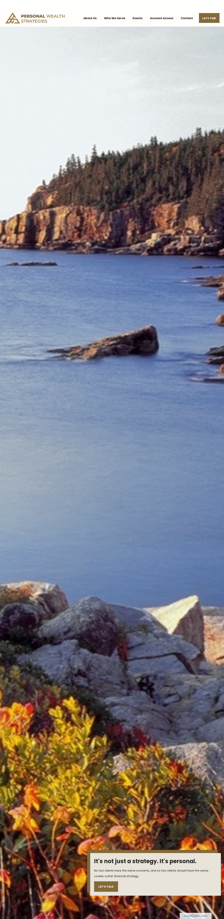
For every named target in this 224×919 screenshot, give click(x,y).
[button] (90, 8)
